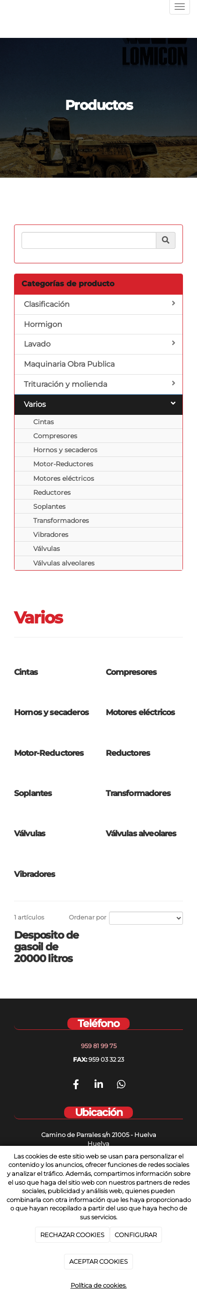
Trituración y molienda (99, 384)
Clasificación (99, 304)
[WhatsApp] (121, 1085)
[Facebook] (76, 1085)
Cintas (43, 422)
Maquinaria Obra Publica (69, 364)
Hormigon (43, 324)
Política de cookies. (99, 1285)
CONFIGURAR (136, 1234)
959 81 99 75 (99, 1046)
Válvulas (46, 548)
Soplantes (49, 506)
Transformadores (61, 520)
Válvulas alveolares (64, 563)
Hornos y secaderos (65, 450)
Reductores (52, 492)
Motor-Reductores (63, 464)
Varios (99, 404)
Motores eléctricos (63, 478)
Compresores (55, 436)
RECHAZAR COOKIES (72, 1234)
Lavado (99, 343)
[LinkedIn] (99, 1085)
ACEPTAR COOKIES (98, 1261)
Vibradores (50, 534)
